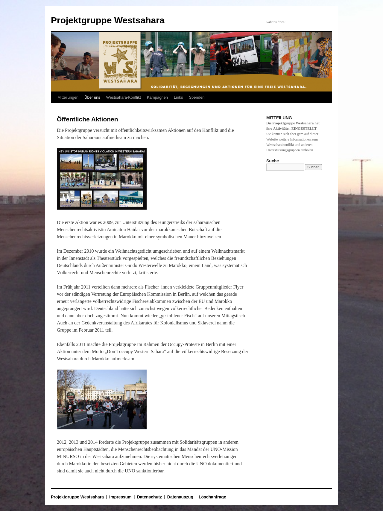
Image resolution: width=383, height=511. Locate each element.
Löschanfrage (212, 497)
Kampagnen (157, 97)
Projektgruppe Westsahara (108, 20)
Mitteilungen (67, 97)
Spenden (196, 97)
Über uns (92, 97)
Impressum (120, 497)
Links (178, 97)
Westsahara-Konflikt (123, 97)
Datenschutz (149, 497)
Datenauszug (180, 497)
